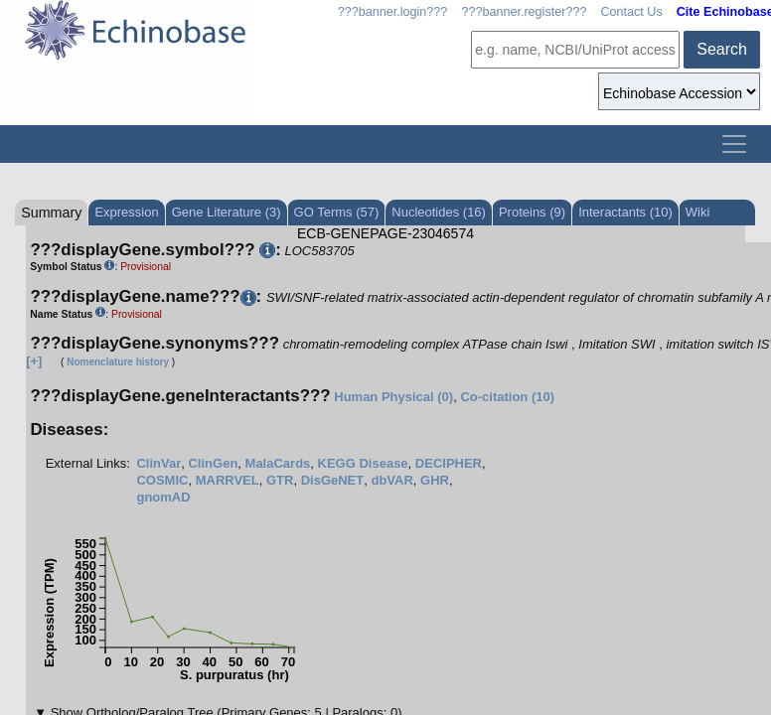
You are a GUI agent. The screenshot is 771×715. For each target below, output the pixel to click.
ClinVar (158, 463)
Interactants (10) (625, 212)
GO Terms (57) (337, 212)
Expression (126, 212)
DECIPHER (448, 463)
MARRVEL (227, 480)
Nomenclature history (118, 362)
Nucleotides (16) (438, 212)
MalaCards (278, 463)
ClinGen (212, 463)
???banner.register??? (523, 12)
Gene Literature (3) (226, 212)
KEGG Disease (363, 463)
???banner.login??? (393, 12)
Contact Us (631, 12)
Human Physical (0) (393, 396)
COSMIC (162, 480)
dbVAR (391, 480)
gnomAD (163, 497)
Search (721, 49)
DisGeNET (333, 480)
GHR (434, 480)
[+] (34, 361)
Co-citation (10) (507, 396)
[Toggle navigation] (734, 144)
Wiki (698, 212)
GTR (279, 480)
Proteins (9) (532, 212)
